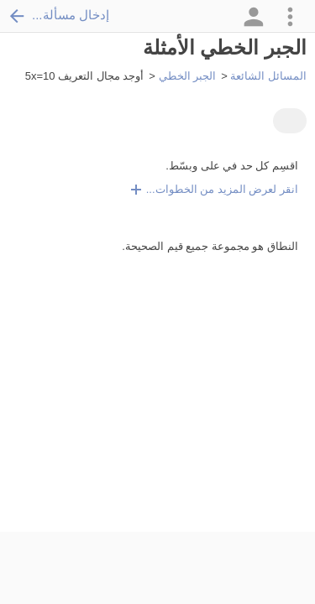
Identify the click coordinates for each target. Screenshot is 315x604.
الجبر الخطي (188, 76)
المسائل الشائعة (268, 76)
